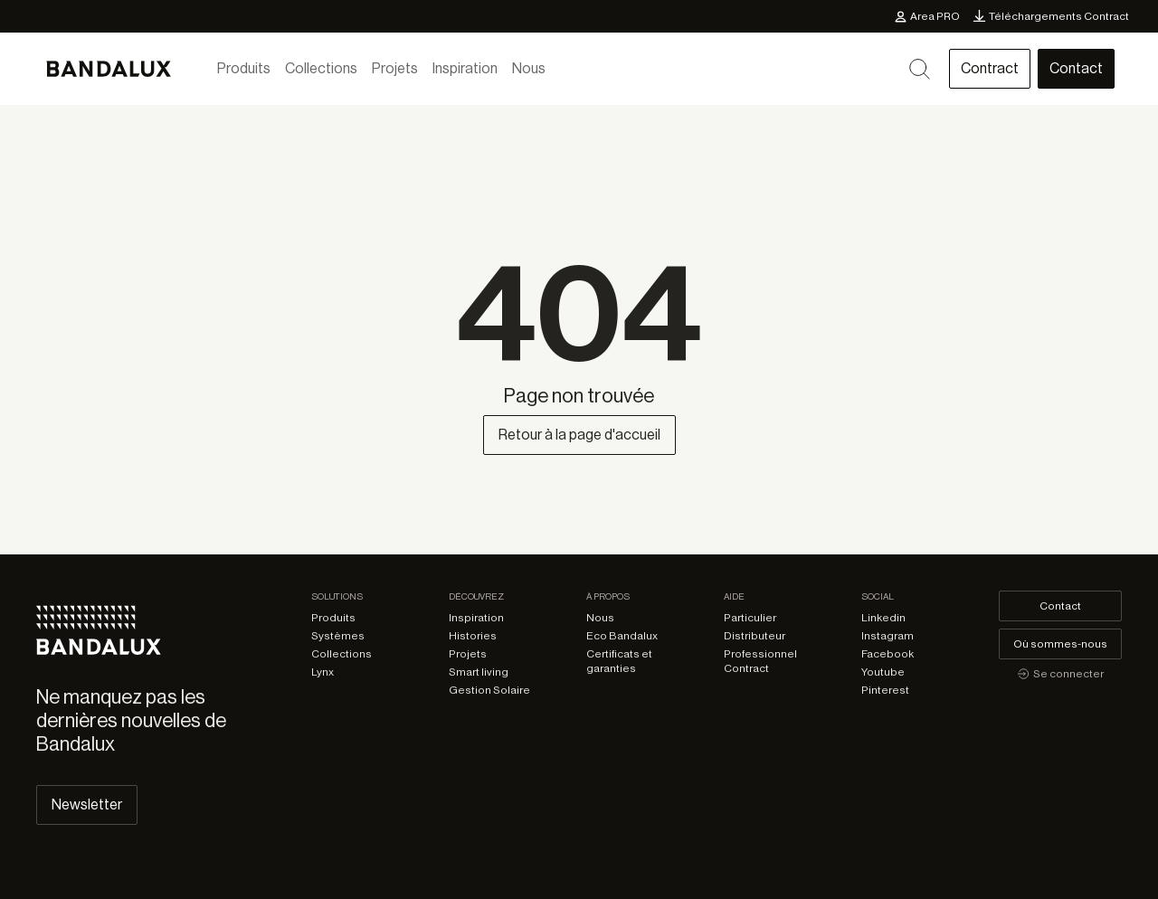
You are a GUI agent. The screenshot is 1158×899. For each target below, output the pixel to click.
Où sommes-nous (1060, 644)
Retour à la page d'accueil (579, 435)
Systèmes (338, 635)
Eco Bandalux (622, 635)
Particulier (750, 617)
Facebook (887, 653)
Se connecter (1060, 673)
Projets (395, 69)
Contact (1076, 69)
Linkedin (883, 617)
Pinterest (885, 690)
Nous (529, 69)
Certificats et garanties (619, 661)
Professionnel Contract (760, 661)
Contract (990, 69)
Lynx (322, 672)
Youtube (883, 672)
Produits (244, 69)
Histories (473, 635)
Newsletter (87, 805)
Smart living (478, 672)
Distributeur (754, 635)
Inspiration (465, 69)
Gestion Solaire (489, 690)
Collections (321, 69)
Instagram (887, 635)
